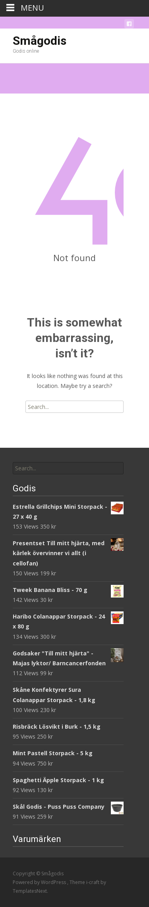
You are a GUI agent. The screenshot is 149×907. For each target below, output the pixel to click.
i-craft (93, 882)
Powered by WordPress (40, 882)
